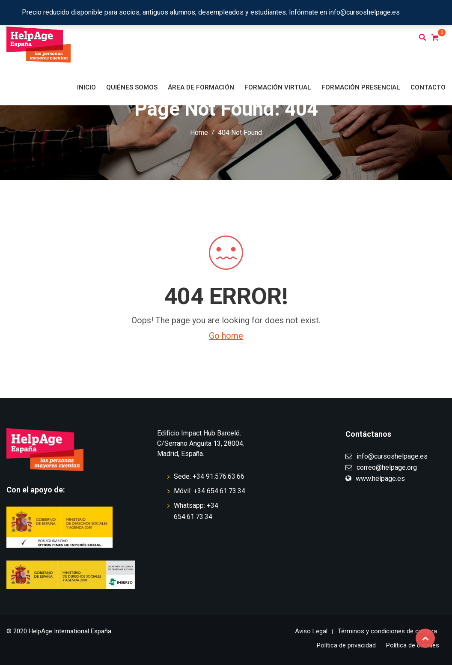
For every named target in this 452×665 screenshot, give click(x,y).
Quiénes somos (132, 87)
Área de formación (201, 87)
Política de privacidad (346, 645)
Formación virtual (277, 87)
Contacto (428, 87)
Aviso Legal (311, 631)
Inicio (86, 87)
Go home (226, 336)
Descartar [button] (416, 12)
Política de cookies (412, 645)
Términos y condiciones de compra (387, 631)
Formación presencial (360, 87)
